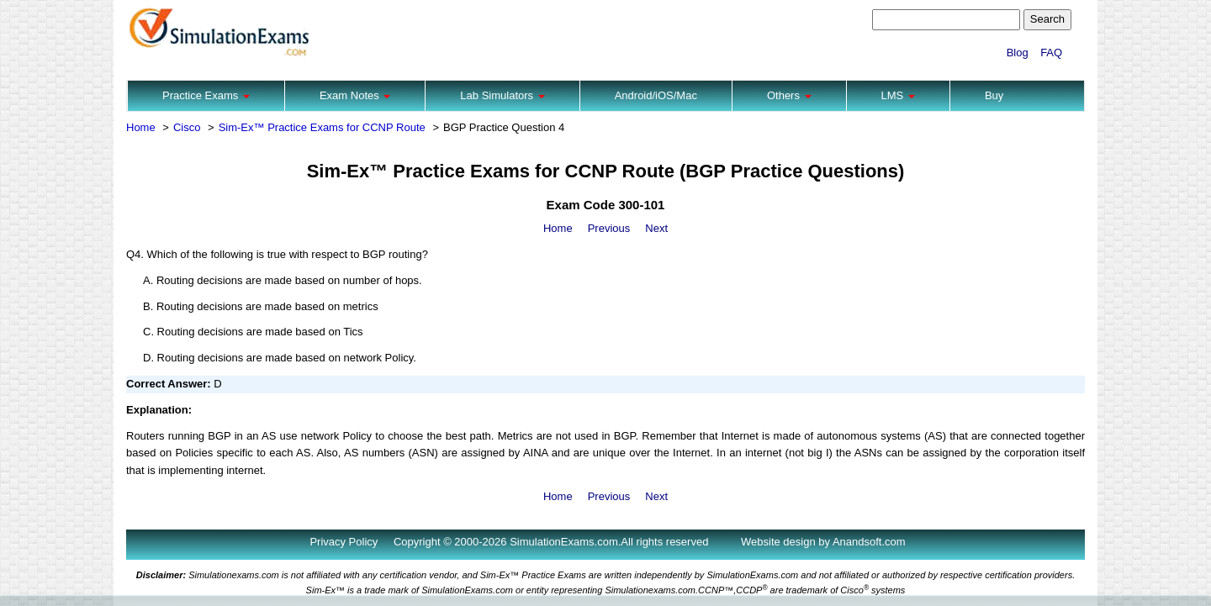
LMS (898, 95)
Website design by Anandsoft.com (823, 541)
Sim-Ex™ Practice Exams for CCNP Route (322, 127)
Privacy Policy (343, 541)
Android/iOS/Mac (656, 95)
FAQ (1051, 52)
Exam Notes (355, 95)
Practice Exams (206, 95)
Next (656, 228)
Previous (609, 228)
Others (789, 95)
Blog (1018, 52)
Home (141, 127)
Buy (994, 95)
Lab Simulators (502, 95)
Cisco (187, 127)
